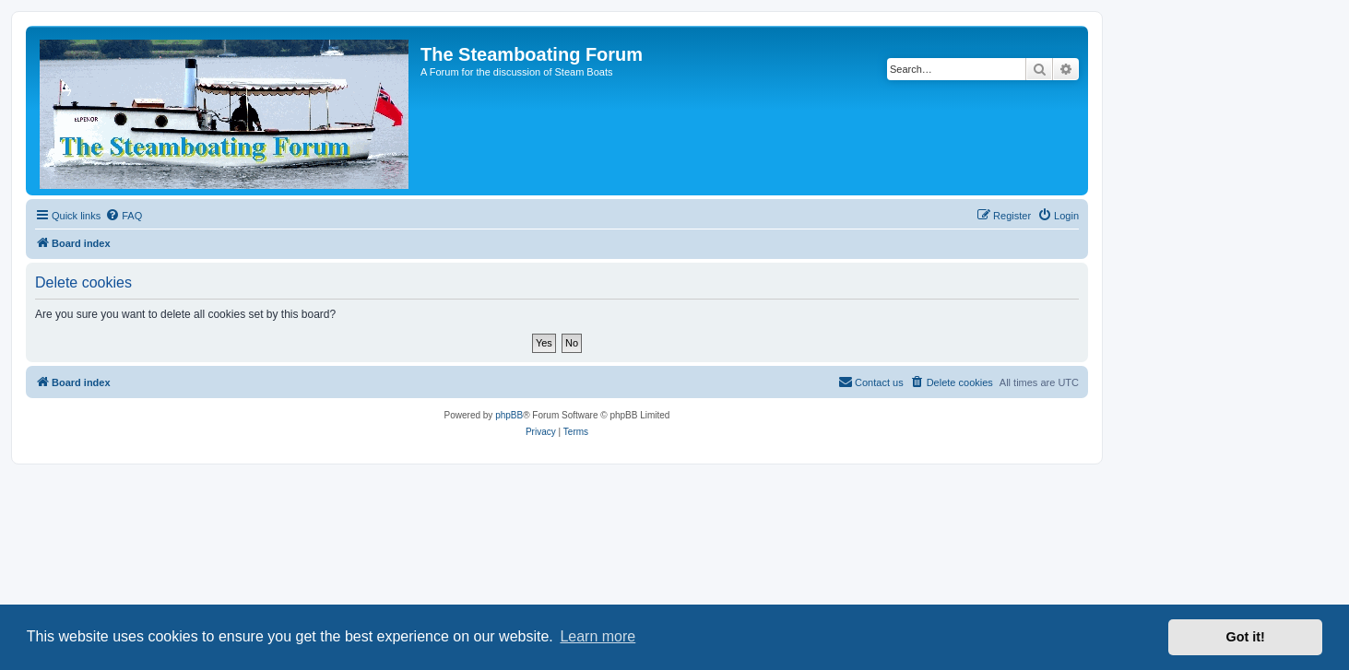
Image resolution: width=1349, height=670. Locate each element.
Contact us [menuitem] (871, 381)
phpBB (509, 415)
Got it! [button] (1245, 636)
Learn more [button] (597, 636)
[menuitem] (123, 216)
